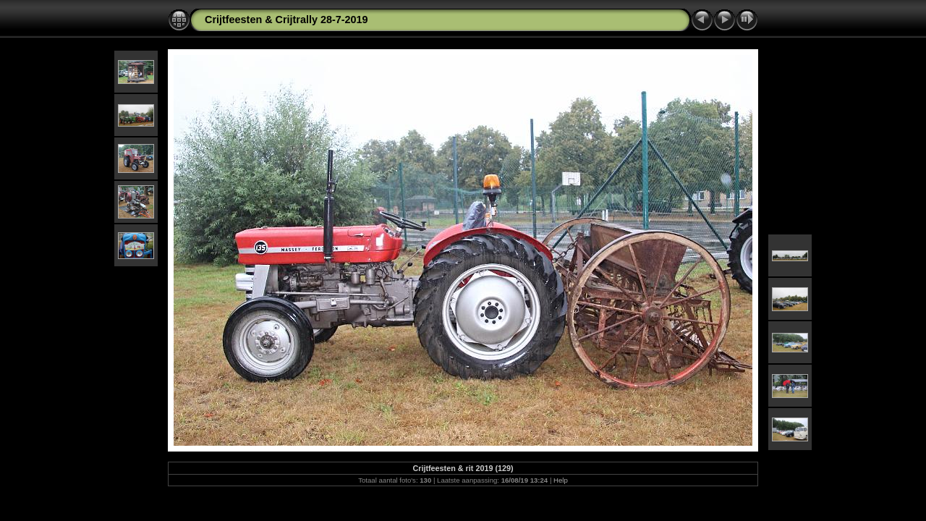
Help (560, 480)
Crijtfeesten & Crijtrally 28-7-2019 (286, 19)
